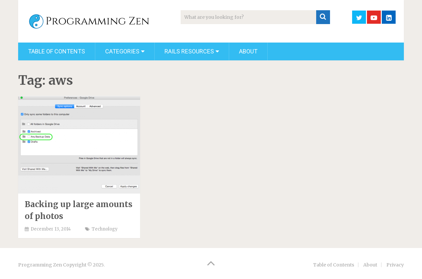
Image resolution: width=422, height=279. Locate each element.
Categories (122, 51)
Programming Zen (40, 265)
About (248, 51)
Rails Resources (189, 51)
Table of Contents (56, 51)
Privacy (395, 265)
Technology (105, 229)
